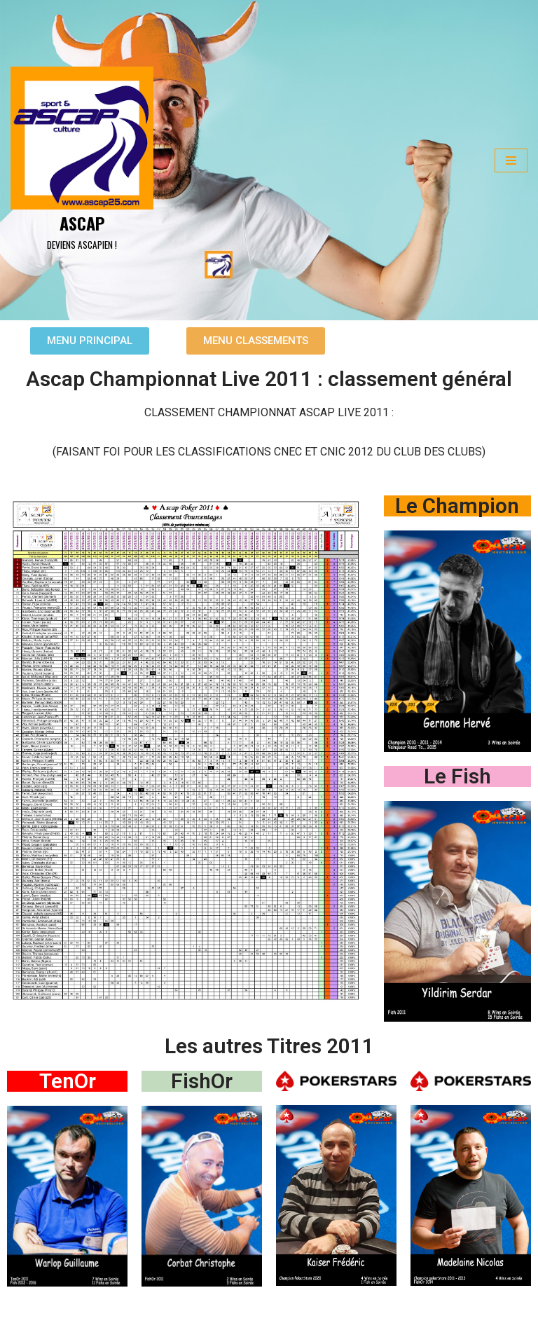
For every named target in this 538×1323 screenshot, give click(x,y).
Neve (21, 1307)
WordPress (133, 1307)
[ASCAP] (82, 160)
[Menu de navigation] (511, 160)
